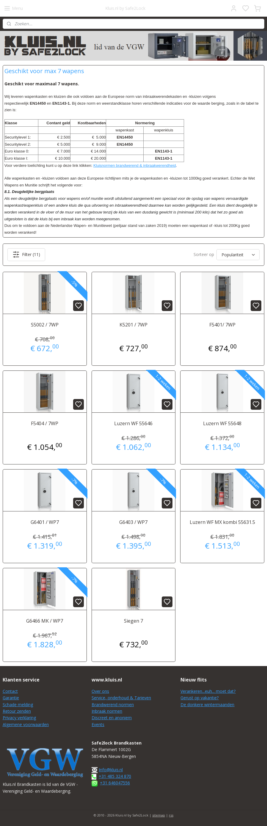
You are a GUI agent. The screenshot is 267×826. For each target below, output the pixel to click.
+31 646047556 (115, 783)
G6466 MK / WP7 (44, 620)
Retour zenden (17, 711)
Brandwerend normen (113, 704)
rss (171, 815)
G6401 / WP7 (45, 522)
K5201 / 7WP (133, 324)
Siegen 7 (133, 620)
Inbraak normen (107, 711)
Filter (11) (26, 254)
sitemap (158, 815)
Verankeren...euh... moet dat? (207, 691)
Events (98, 724)
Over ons (100, 691)
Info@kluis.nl (111, 769)
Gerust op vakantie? (199, 698)
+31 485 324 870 (115, 776)
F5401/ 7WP (222, 324)
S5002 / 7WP (45, 324)
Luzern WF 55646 (133, 423)
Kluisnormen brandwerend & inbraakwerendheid (134, 165)
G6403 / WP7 (133, 522)
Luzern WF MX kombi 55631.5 (222, 522)
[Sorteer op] (238, 254)
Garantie (11, 698)
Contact (10, 691)
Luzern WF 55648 (222, 423)
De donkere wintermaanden (207, 704)
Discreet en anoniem (112, 717)
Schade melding (18, 704)
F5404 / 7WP (44, 423)
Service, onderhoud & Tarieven (121, 698)
